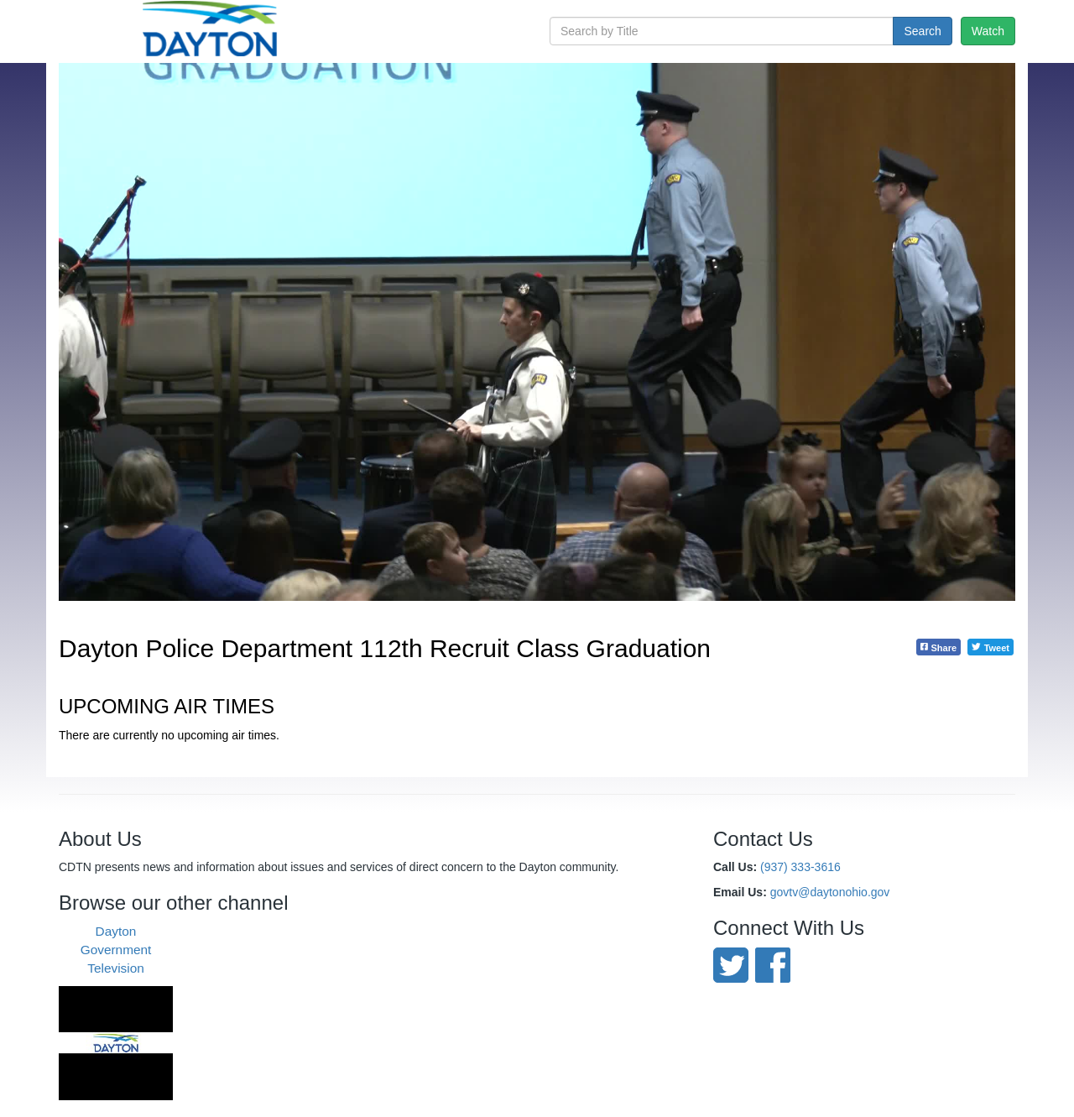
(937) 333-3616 (800, 867)
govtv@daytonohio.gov (830, 892)
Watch (988, 31)
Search (922, 31)
